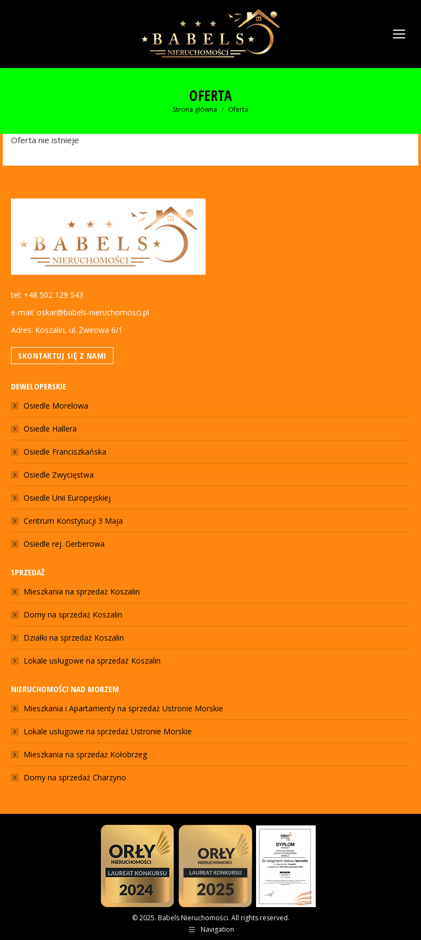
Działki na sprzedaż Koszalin (74, 637)
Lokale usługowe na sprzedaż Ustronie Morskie (108, 731)
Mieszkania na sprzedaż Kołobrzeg (85, 754)
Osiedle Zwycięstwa (59, 474)
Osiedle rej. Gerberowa (64, 544)
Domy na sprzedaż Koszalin (73, 614)
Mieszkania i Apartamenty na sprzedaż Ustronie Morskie (123, 708)
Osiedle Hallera (50, 428)
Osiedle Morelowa (56, 405)
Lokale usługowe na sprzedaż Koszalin (92, 660)
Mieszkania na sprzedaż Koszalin (82, 591)
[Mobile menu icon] (399, 34)
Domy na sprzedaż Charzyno (75, 777)
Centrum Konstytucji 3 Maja (73, 521)
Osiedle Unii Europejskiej (67, 497)
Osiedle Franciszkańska (65, 451)
